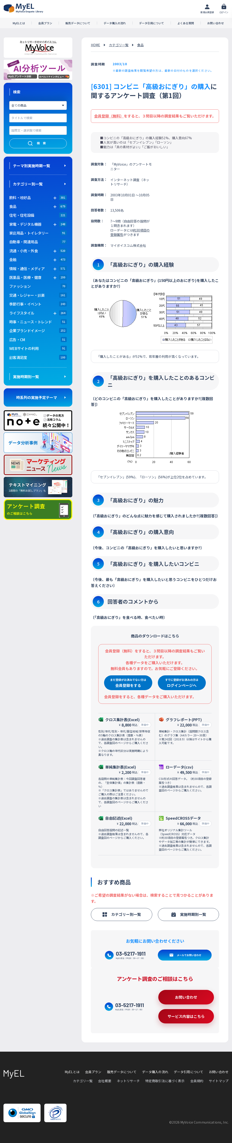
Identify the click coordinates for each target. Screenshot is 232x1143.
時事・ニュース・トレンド (30, 321)
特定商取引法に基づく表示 (165, 1080)
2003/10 (120, 64)
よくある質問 (185, 23)
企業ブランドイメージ (27, 330)
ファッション (20, 286)
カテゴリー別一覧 (28, 183)
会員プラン (45, 23)
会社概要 (104, 1080)
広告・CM (17, 339)
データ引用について (151, 23)
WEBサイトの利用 (23, 348)
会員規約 (196, 1080)
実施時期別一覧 (26, 376)
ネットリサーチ (128, 1080)
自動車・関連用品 (23, 241)
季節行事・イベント (25, 303)
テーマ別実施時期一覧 (31, 165)
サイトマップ (219, 1080)
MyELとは (19, 23)
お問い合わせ (215, 23)
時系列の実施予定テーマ (36, 397)
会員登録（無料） (109, 116)
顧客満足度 (18, 357)
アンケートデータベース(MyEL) (23, 8)
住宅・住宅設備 (21, 215)
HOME (95, 45)
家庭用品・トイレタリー (28, 232)
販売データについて (77, 23)
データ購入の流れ (115, 23)
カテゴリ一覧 (118, 45)
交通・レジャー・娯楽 (27, 295)
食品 (140, 45)
